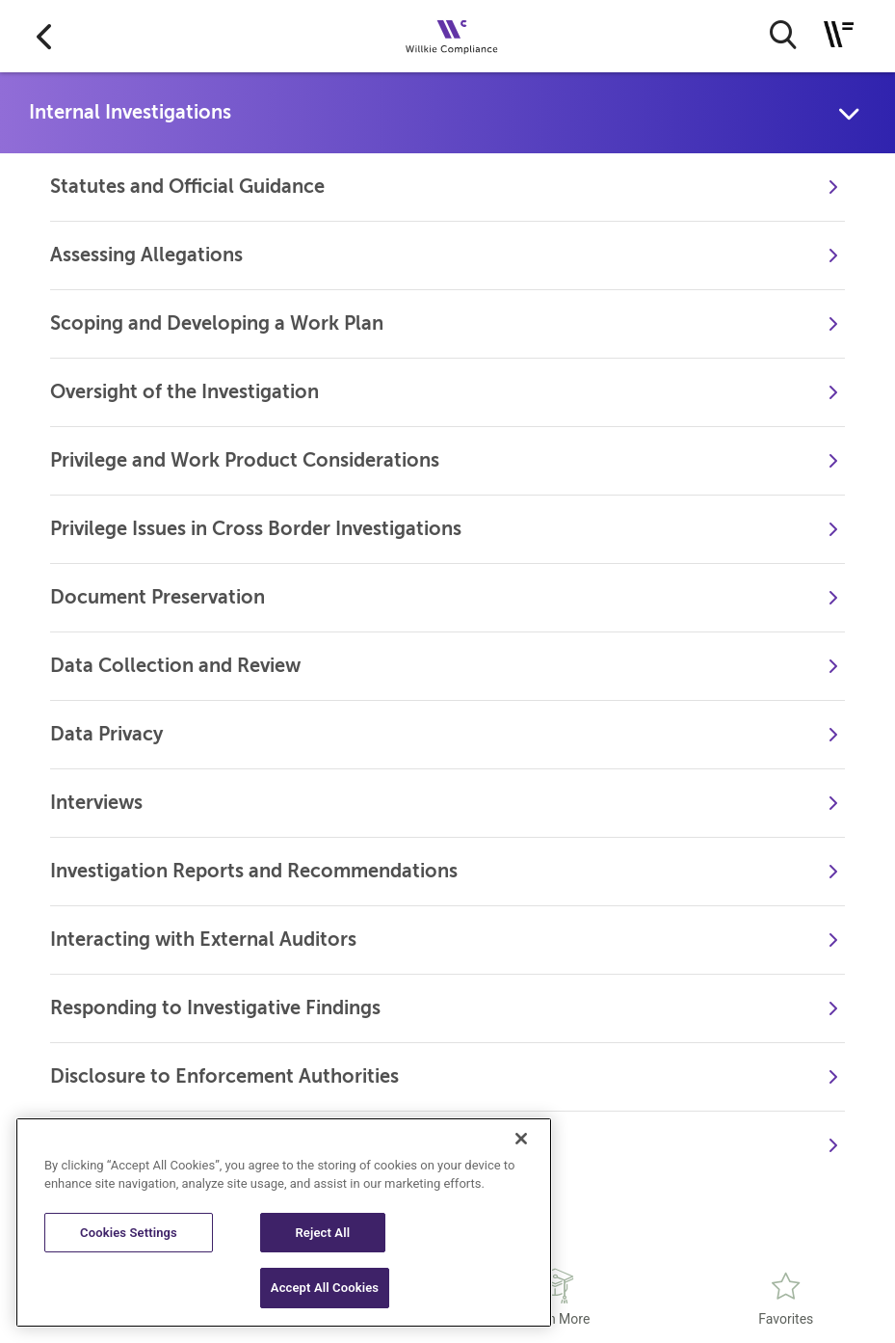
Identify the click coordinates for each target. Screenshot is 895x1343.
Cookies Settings (128, 1232)
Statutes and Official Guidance (187, 186)
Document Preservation (157, 597)
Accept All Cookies (325, 1287)
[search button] (783, 34)
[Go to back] (44, 36)
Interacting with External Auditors (203, 939)
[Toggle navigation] (839, 34)
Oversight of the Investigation (184, 392)
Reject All (322, 1232)
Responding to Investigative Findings (215, 1008)
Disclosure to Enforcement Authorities (224, 1076)
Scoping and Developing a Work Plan (216, 323)
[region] (283, 1222)
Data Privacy (106, 734)
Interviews (96, 803)
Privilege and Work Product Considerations (244, 460)
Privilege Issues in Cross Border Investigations (255, 529)
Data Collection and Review (175, 666)
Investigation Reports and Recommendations (254, 871)
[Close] (521, 1138)
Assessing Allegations (146, 255)
